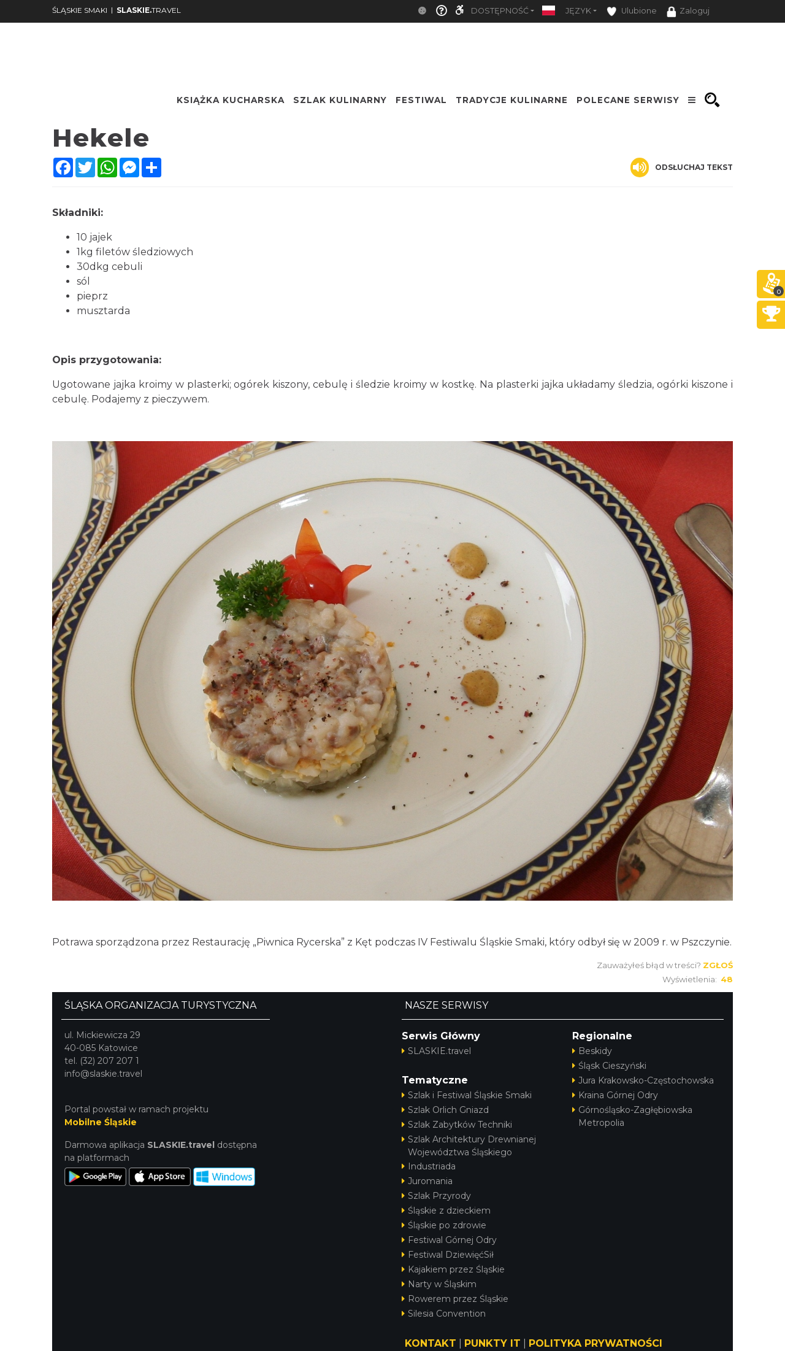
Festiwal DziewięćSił (448, 1254)
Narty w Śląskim (439, 1284)
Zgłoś (718, 965)
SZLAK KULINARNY (340, 100)
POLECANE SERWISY (628, 100)
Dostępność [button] (500, 10)
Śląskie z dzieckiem (446, 1210)
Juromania (427, 1181)
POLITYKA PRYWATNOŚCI (595, 1343)
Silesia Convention (444, 1313)
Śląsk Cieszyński (609, 1065)
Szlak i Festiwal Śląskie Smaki (467, 1095)
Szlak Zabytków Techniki (457, 1124)
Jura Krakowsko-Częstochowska (643, 1080)
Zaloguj (688, 11)
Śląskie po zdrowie (444, 1225)
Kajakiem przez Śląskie (453, 1269)
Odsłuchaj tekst (681, 167)
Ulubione (632, 11)
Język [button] (578, 10)
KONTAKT (430, 1343)
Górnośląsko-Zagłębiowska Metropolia (632, 1116)
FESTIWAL (421, 100)
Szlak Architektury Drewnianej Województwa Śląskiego (469, 1146)
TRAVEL (149, 10)
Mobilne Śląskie (100, 1122)
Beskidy (592, 1051)
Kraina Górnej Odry (615, 1095)
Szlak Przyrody (436, 1195)
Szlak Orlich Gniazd (445, 1109)
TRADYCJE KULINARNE (512, 100)
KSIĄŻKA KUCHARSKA (231, 100)
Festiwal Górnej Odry (449, 1239)
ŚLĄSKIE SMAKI (79, 10)
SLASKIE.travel (436, 1051)
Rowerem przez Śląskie (455, 1298)
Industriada (429, 1166)
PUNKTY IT (492, 1343)
